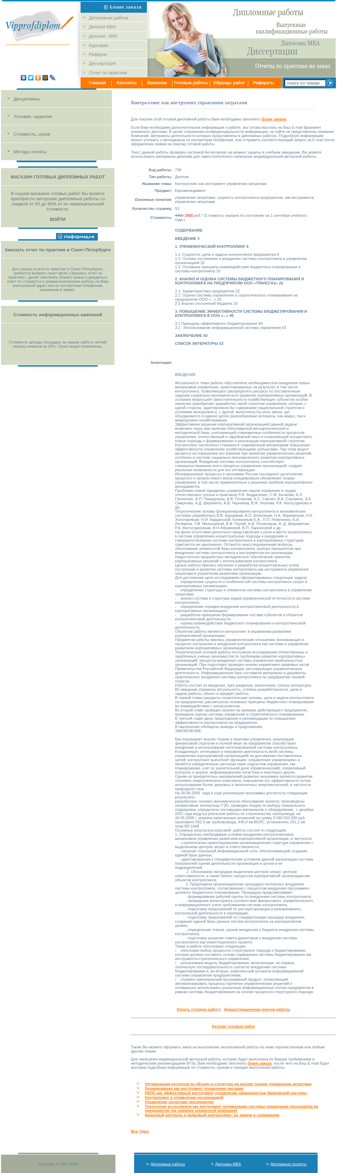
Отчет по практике (108, 72)
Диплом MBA (103, 26)
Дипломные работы (167, 1164)
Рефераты (263, 82)
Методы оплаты (29, 151)
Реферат (98, 54)
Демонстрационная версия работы (257, 1009)
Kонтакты (126, 82)
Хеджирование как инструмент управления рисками (194, 1088)
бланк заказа (259, 1063)
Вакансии (157, 82)
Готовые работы (191, 82)
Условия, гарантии (32, 116)
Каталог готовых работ (233, 1026)
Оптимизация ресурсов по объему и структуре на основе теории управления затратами (228, 1084)
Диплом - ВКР (103, 36)
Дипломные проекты (288, 1164)
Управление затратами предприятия (179, 1102)
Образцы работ (229, 82)
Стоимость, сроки (31, 134)
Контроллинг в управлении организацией (184, 1097)
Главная (97, 82)
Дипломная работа (109, 17)
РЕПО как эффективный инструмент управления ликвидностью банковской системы (226, 1093)
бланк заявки (274, 119)
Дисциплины (26, 98)
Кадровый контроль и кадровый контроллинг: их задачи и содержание (212, 1115)
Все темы (140, 1131)
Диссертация (102, 63)
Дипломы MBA (228, 1164)
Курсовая (98, 45)
